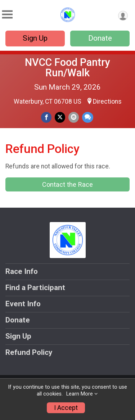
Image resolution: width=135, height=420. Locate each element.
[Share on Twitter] (60, 117)
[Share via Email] (73, 117)
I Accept (66, 407)
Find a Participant (35, 287)
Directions (107, 101)
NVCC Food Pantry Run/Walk (67, 67)
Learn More (79, 394)
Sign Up (35, 38)
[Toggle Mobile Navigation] (7, 14)
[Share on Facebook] (46, 117)
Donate (100, 38)
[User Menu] (123, 16)
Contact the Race (67, 184)
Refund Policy (28, 352)
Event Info (23, 303)
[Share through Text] (87, 117)
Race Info (21, 271)
